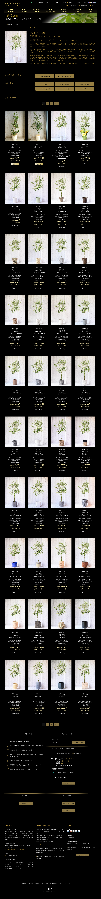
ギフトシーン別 (77, 10)
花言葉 (90, 10)
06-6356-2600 (67, 761)
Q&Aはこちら (68, 810)
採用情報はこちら (26, 803)
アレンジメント (37, 10)
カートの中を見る (78, 742)
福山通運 (13, 849)
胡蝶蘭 (11, 10)
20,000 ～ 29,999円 (45, 89)
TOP (5, 24)
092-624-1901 (67, 763)
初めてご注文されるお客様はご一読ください (64, 772)
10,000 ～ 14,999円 (65, 84)
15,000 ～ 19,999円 (84, 84)
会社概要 (30, 884)
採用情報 (24, 884)
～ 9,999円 (44, 84)
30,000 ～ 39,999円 (65, 89)
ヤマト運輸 (7, 849)
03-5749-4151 (69, 759)
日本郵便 (22, 849)
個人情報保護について (55, 884)
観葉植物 (64, 10)
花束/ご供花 (50, 10)
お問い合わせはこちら (68, 803)
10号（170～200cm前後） (64, 76)
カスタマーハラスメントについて (71, 884)
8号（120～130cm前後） (45, 76)
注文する (15, 164)
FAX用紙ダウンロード (68, 783)
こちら (72, 753)
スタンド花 (24, 10)
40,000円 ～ (85, 89)
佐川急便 (17, 849)
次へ (56, 103)
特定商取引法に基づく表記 (41, 884)
